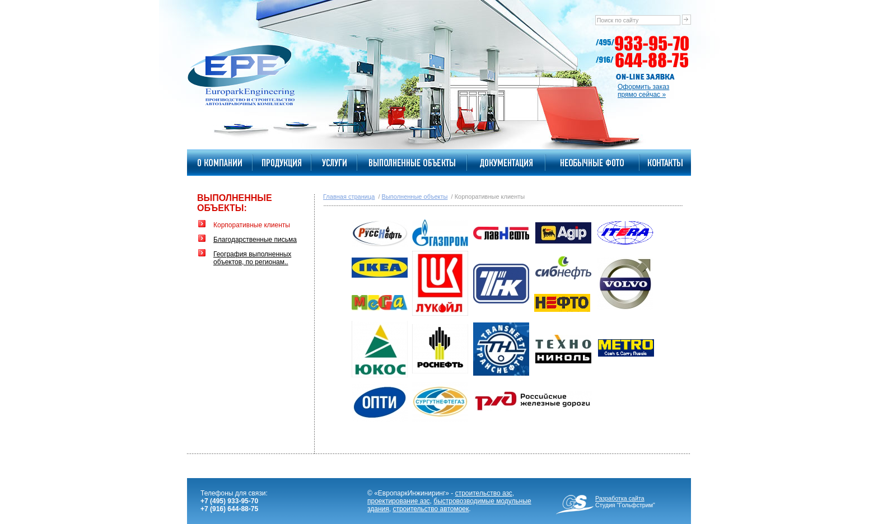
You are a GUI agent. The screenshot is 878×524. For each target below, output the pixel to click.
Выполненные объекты (415, 196)
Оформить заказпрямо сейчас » (643, 91)
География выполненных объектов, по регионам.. (252, 258)
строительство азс (483, 493)
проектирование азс (398, 501)
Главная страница (349, 196)
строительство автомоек (431, 509)
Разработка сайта (620, 498)
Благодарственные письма (255, 240)
